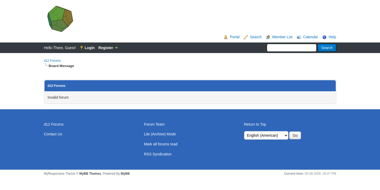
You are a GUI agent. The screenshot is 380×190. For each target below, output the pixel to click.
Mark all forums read (161, 144)
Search (255, 37)
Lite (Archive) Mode (160, 134)
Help (332, 37)
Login (90, 48)
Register (105, 48)
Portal (235, 37)
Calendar (310, 37)
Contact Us (53, 134)
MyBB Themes (90, 173)
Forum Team (154, 124)
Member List (282, 37)
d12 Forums (52, 61)
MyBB (125, 173)
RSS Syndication (158, 154)
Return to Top (255, 124)
